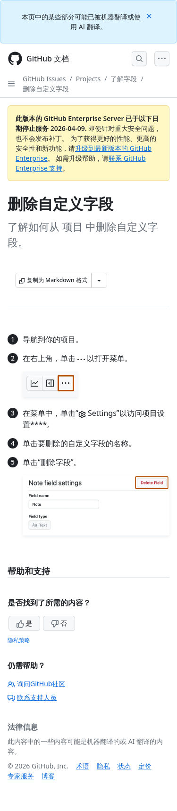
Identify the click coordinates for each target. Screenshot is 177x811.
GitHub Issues (44, 78)
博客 (48, 775)
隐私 (103, 765)
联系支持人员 (32, 697)
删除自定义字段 (46, 88)
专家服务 (21, 775)
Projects (88, 78)
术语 (82, 765)
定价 (145, 765)
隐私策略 (19, 640)
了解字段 (123, 78)
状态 (124, 765)
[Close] (150, 15)
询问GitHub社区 (37, 683)
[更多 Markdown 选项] (99, 280)
